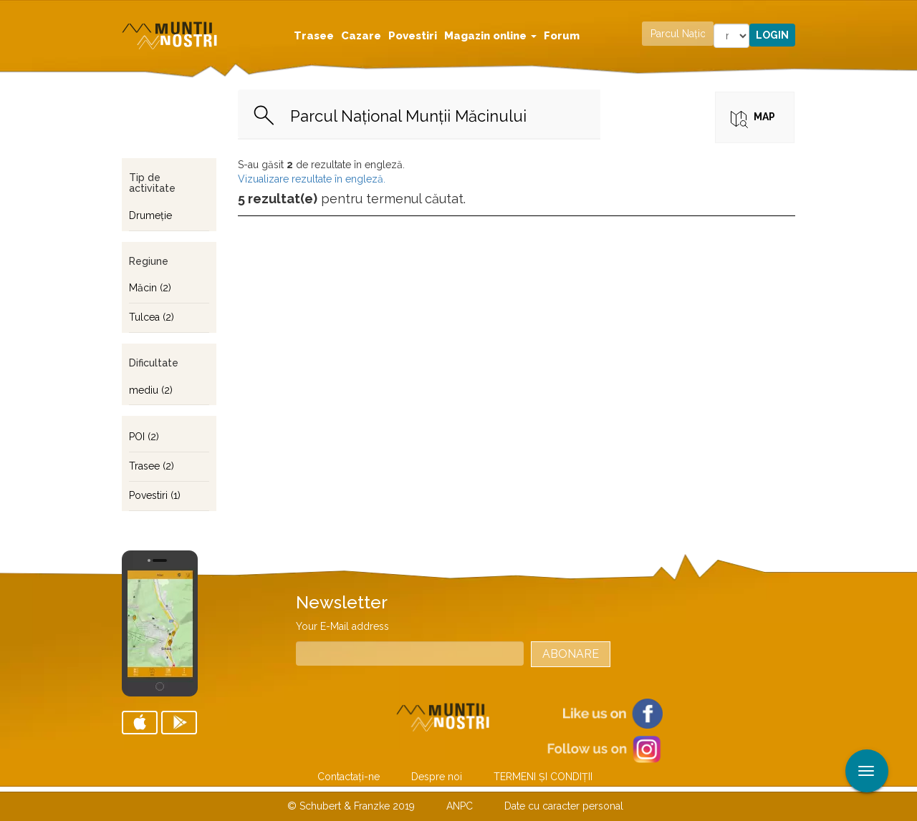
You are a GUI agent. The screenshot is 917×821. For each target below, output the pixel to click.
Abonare (570, 654)
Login (772, 35)
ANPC (459, 806)
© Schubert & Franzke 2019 (351, 806)
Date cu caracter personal (563, 806)
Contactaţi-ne (348, 776)
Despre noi (436, 776)
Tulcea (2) (151, 317)
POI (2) (144, 436)
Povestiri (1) (155, 495)
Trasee (314, 35)
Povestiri (412, 35)
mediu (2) (151, 390)
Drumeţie (150, 215)
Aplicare (906, 13)
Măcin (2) (150, 287)
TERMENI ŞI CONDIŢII (543, 776)
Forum (562, 35)
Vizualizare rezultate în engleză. (311, 179)
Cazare (361, 35)
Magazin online (490, 35)
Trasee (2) (151, 466)
